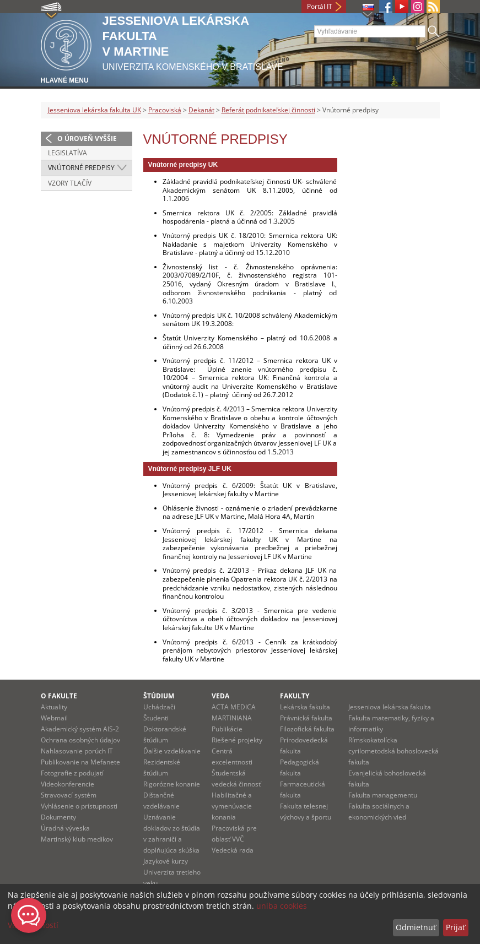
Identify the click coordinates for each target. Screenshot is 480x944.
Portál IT (319, 6)
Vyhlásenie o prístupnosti (79, 806)
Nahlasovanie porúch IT (77, 751)
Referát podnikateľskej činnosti (268, 110)
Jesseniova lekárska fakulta (389, 707)
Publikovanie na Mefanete (80, 762)
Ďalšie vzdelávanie (172, 751)
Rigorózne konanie (171, 784)
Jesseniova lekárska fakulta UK (94, 110)
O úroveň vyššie (87, 138)
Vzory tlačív (69, 183)
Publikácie (227, 729)
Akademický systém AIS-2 (80, 729)
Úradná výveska (65, 828)
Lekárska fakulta (305, 707)
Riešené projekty (237, 740)
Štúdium (158, 696)
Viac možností (33, 925)
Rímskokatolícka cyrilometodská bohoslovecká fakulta (393, 751)
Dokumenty (58, 817)
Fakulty (294, 696)
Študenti (156, 718)
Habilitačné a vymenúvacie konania (232, 806)
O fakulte (59, 696)
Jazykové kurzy (165, 861)
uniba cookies (281, 905)
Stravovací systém (68, 795)
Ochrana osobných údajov (80, 740)
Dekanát (201, 110)
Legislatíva (67, 153)
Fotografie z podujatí (72, 773)
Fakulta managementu (382, 795)
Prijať (455, 927)
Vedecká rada (233, 850)
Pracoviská (164, 110)
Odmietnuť (416, 927)
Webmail (54, 718)
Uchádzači (159, 707)
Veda (220, 696)
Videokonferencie (67, 784)
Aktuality (54, 707)
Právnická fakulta (306, 718)
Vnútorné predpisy (81, 167)
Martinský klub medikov (77, 839)
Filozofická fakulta (307, 729)
